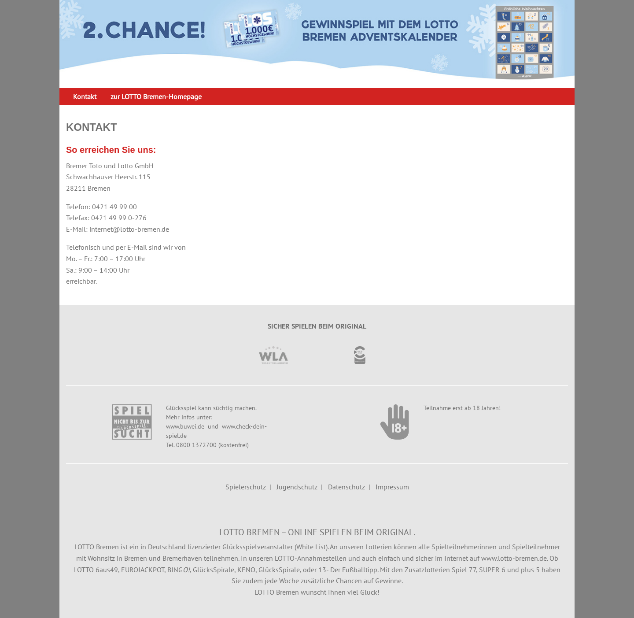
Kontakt (84, 96)
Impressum (392, 486)
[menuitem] (84, 96)
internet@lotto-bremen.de (129, 229)
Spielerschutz (245, 486)
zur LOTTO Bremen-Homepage (156, 96)
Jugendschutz (296, 486)
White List (311, 546)
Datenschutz (346, 486)
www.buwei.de (185, 426)
